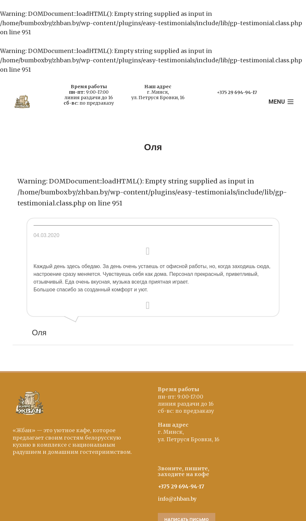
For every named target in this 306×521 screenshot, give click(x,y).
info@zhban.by (177, 498)
